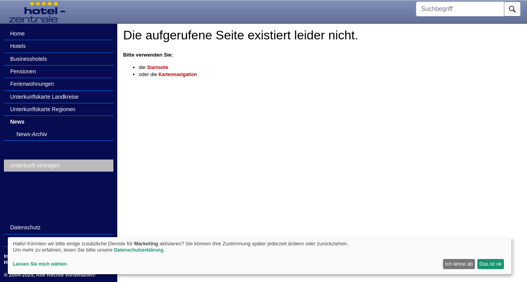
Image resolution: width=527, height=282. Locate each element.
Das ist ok (490, 264)
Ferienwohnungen (32, 84)
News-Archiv (31, 134)
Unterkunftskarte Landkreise (44, 97)
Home (17, 33)
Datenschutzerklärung (138, 250)
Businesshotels (28, 59)
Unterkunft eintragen (35, 165)
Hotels (18, 46)
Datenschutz (25, 227)
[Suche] (512, 9)
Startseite (157, 67)
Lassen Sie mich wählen (40, 264)
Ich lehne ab (459, 264)
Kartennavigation (178, 74)
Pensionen (23, 71)
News (17, 122)
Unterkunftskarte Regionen (42, 109)
